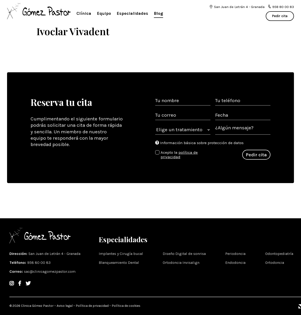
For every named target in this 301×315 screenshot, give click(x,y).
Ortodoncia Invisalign (181, 262)
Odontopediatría (279, 253)
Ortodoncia (274, 262)
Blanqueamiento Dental (119, 262)
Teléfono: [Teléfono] (30, 263)
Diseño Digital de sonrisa (184, 253)
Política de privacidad (92, 306)
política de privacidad (179, 154)
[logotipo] (39, 11)
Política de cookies (126, 306)
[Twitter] (28, 283)
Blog (158, 13)
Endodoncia (235, 262)
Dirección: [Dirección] (45, 254)
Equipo (104, 13)
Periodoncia (235, 253)
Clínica (83, 13)
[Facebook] (19, 283)
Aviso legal (65, 306)
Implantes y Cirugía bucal (121, 253)
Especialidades (132, 13)
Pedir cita (280, 16)
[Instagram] (11, 283)
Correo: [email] (43, 271)
